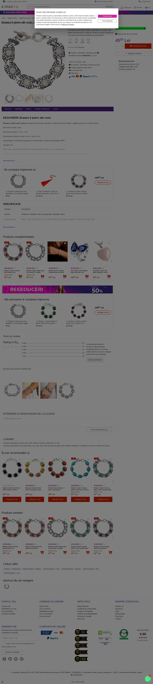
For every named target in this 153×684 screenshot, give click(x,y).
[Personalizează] (107, 20)
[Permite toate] (107, 16)
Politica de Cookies (67, 24)
